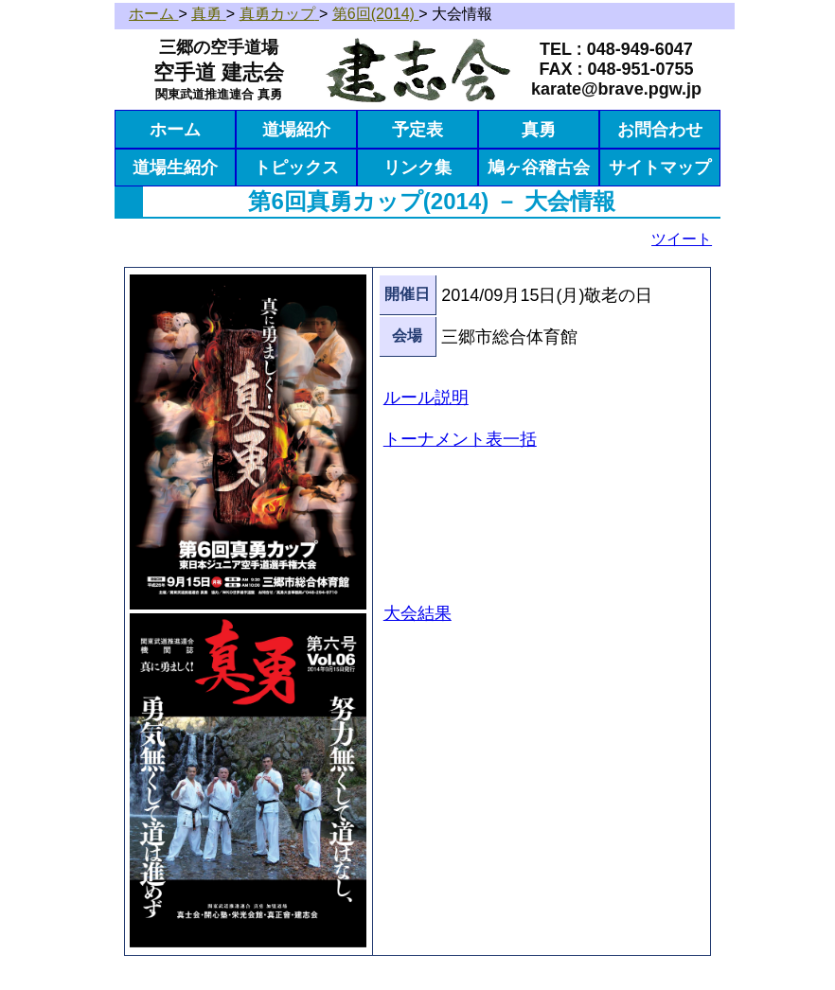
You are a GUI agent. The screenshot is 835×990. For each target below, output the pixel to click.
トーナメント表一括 (460, 439)
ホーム (175, 129)
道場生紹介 (175, 167)
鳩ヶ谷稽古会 (539, 167)
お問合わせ (659, 129)
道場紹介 (296, 129)
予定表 (417, 129)
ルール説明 (426, 397)
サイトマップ (660, 167)
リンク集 (417, 167)
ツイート (681, 239)
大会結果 (417, 613)
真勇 (539, 129)
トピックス (296, 167)
